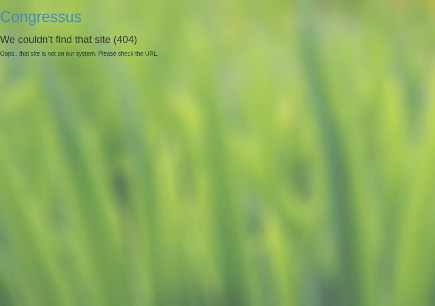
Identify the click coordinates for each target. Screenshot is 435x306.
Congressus (41, 17)
